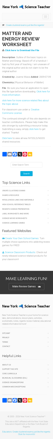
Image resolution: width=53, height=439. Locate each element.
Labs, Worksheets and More (15, 214)
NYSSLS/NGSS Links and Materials (18, 200)
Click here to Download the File (22, 50)
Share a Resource (10, 195)
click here (34, 129)
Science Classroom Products (18, 252)
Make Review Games (26, 286)
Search (26, 173)
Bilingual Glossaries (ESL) (14, 378)
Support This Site (10, 369)
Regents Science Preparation (15, 209)
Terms (5, 342)
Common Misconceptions (14, 387)
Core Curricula (9, 374)
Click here (7, 138)
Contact (6, 346)
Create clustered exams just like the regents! (25, 25)
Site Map (6, 333)
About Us (6, 365)
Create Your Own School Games (20, 238)
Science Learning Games (13, 223)
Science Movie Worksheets (14, 218)
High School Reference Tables (16, 204)
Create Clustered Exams (13, 191)
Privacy (5, 337)
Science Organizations (13, 382)
